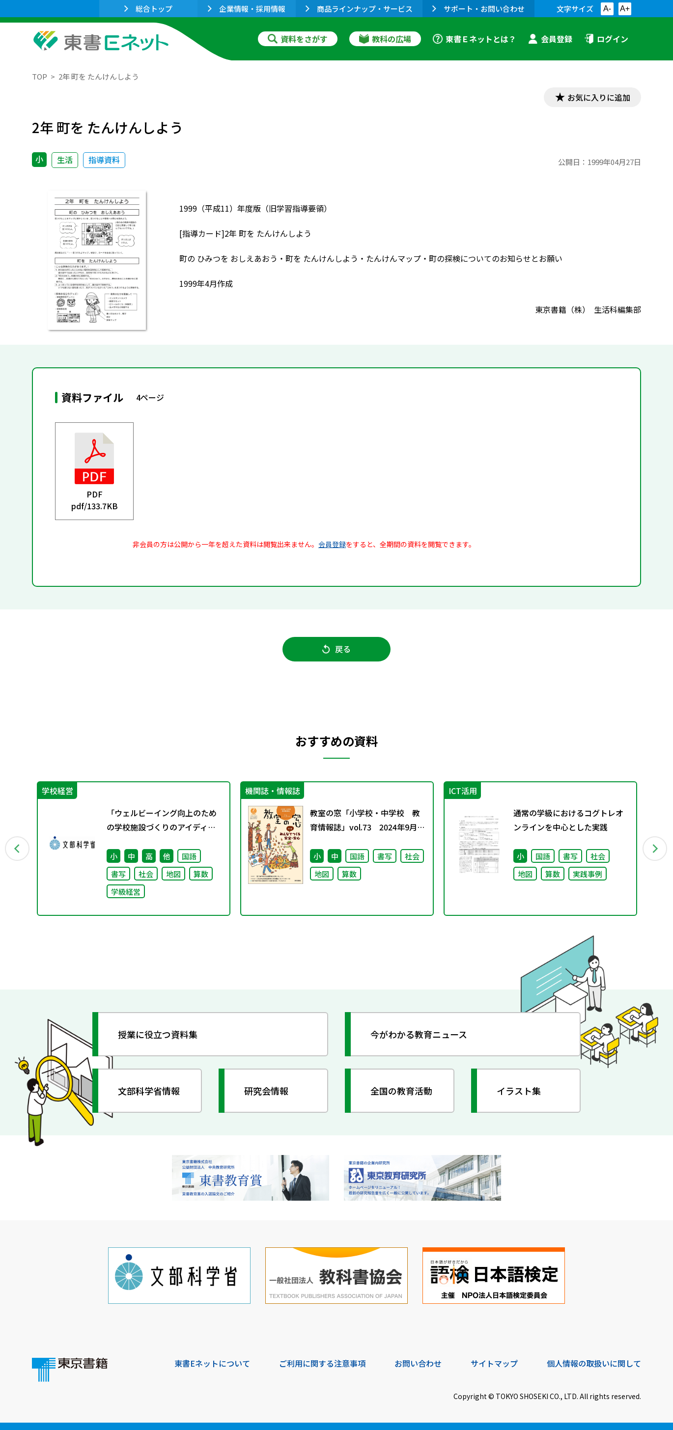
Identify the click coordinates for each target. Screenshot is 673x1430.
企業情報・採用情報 (246, 8)
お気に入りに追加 (598, 97)
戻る (336, 649)
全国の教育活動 (401, 1090)
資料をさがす (298, 39)
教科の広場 (385, 39)
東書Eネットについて (212, 1363)
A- (607, 8)
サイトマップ (494, 1363)
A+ (625, 8)
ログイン (606, 39)
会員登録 (550, 39)
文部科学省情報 (149, 1090)
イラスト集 (519, 1090)
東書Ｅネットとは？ (474, 39)
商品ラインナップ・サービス (359, 8)
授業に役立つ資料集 (157, 1034)
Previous (17, 848)
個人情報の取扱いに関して (594, 1363)
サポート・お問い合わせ (478, 8)
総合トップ (148, 8)
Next (655, 848)
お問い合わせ (418, 1363)
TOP (39, 76)
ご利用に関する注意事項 (322, 1363)
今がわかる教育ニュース (418, 1034)
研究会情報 (266, 1090)
